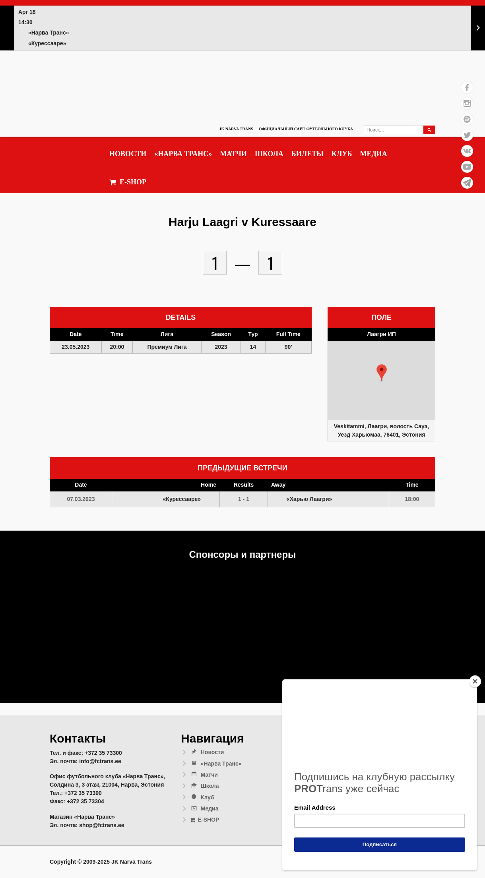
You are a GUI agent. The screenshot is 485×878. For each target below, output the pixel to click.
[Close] (475, 681)
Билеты (307, 154)
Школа (269, 154)
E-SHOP (127, 182)
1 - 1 (243, 499)
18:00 (412, 499)
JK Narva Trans (236, 129)
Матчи (233, 154)
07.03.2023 (81, 499)
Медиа (373, 154)
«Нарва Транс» (183, 154)
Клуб (342, 154)
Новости (127, 154)
